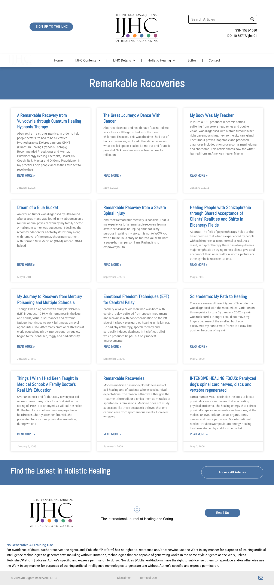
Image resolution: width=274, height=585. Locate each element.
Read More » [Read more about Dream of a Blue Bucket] (26, 264)
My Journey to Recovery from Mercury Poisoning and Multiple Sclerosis (49, 299)
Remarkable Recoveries (123, 378)
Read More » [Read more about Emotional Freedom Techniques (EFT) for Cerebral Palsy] (112, 346)
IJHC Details (124, 60)
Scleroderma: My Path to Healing (218, 296)
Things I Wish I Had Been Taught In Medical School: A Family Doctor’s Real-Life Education (47, 384)
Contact (214, 60)
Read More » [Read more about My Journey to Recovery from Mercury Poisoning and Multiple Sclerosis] (26, 346)
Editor (192, 60)
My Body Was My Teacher (212, 115)
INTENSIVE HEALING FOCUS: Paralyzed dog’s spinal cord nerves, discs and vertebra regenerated (223, 384)
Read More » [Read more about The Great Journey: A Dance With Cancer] (112, 175)
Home (58, 60)
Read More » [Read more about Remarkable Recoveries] (112, 434)
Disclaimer (123, 578)
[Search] (252, 19)
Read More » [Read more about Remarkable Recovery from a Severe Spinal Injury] (112, 264)
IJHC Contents (87, 60)
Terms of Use (149, 578)
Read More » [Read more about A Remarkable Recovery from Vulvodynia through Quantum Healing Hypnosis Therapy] (26, 175)
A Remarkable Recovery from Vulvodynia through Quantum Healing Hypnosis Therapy (49, 121)
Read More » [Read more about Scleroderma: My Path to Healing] (199, 346)
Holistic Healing (161, 60)
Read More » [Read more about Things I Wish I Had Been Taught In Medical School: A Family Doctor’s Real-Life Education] (26, 434)
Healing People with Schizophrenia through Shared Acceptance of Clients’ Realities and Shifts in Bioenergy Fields (220, 216)
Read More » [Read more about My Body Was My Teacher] (199, 175)
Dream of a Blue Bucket (37, 207)
